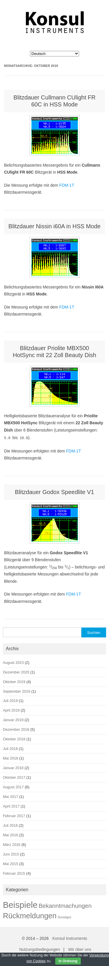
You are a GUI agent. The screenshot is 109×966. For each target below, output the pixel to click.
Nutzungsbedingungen (39, 949)
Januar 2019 (13, 719)
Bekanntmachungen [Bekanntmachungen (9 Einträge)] (65, 905)
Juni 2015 (11, 853)
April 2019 (11, 709)
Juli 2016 (10, 825)
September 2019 (16, 691)
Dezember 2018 (16, 729)
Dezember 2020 (16, 671)
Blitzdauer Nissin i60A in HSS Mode (54, 226)
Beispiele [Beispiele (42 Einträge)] (20, 904)
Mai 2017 (10, 796)
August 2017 (13, 786)
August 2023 (13, 662)
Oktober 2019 (14, 681)
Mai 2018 (10, 757)
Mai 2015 (10, 863)
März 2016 (11, 844)
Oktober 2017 (14, 777)
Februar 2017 (14, 815)
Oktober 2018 (14, 738)
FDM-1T (66, 185)
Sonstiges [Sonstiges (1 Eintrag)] (64, 916)
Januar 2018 (13, 767)
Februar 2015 (14, 873)
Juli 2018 (10, 748)
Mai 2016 (10, 834)
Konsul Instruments (69, 937)
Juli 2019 (10, 700)
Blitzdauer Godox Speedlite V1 (54, 491)
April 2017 (11, 805)
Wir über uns (79, 949)
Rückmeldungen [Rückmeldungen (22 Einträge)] (30, 915)
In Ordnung (68, 961)
